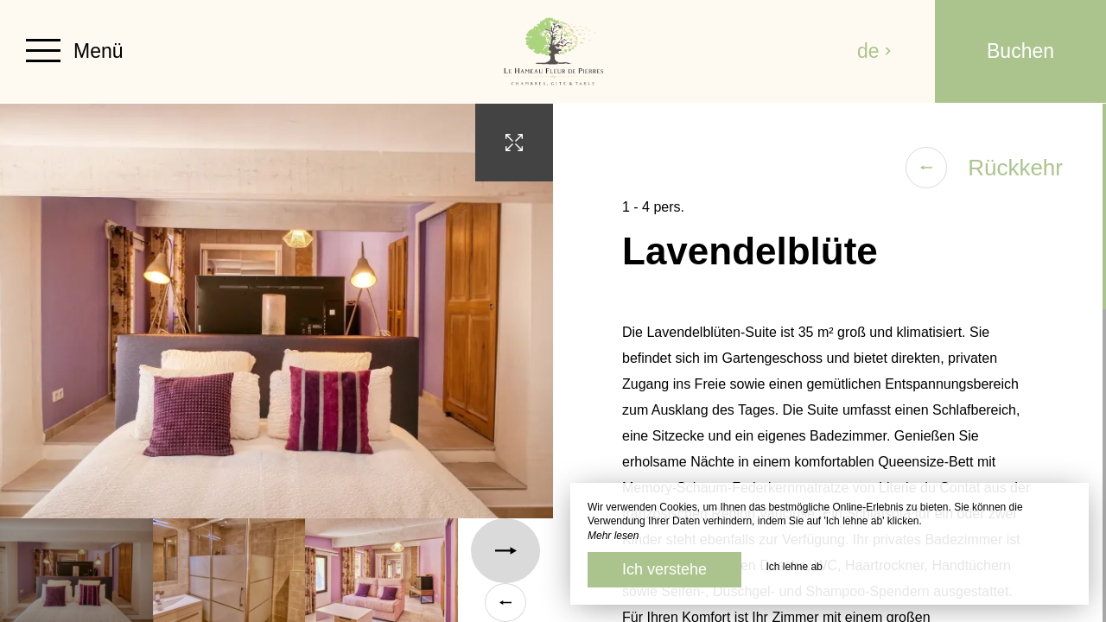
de (874, 51)
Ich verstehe (664, 569)
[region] (829, 363)
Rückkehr (984, 167)
